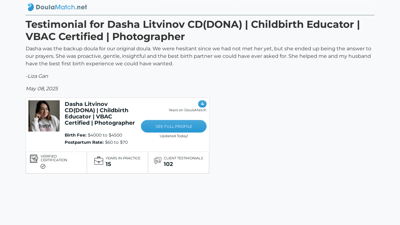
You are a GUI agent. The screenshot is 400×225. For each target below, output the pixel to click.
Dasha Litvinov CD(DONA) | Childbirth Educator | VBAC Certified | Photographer (100, 113)
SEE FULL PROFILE (174, 126)
